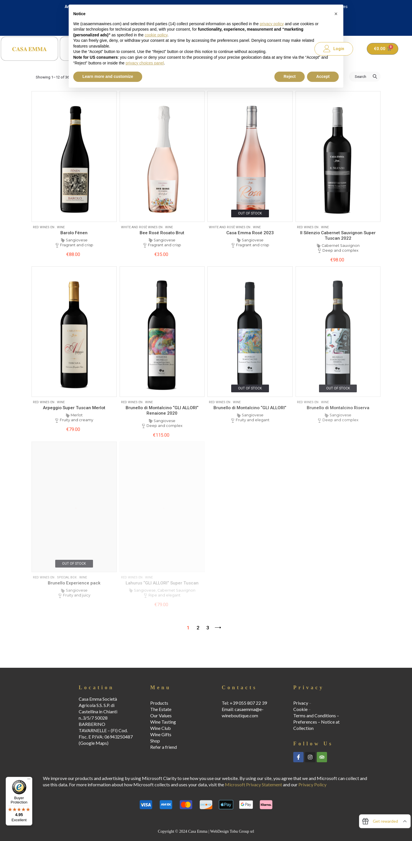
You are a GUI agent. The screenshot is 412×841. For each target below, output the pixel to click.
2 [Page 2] (198, 628)
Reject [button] (290, 76)
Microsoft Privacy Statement (253, 784)
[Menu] (28, 780)
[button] (335, 13)
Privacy (300, 703)
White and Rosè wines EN (142, 227)
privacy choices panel (145, 63)
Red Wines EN (43, 227)
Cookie (300, 709)
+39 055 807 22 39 (248, 703)
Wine (61, 227)
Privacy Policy (312, 784)
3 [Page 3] (207, 628)
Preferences (305, 721)
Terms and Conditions (314, 715)
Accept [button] (323, 76)
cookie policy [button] (156, 35)
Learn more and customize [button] (107, 76)
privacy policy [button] (272, 23)
